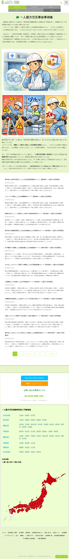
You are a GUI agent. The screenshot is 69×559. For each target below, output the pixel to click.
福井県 (38, 431)
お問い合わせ (47, 532)
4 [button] (31, 354)
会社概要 (64, 532)
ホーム (4, 532)
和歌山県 (45, 436)
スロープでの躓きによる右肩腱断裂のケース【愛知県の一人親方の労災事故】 (28, 196)
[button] (66, 2)
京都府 (27, 436)
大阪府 (21, 436)
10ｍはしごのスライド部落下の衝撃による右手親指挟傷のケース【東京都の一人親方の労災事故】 (35, 264)
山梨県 (30, 427)
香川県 (24, 438)
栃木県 (51, 424)
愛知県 (44, 431)
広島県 (21, 443)
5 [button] (37, 354)
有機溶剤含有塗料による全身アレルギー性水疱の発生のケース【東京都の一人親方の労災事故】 (34, 298)
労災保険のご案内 (12, 532)
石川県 (33, 431)
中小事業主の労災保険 (29, 538)
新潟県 (44, 420)
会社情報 (52, 10)
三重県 (50, 431)
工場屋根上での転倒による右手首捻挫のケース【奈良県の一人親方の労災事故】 (29, 281)
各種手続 (27, 532)
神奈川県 (33, 424)
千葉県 (27, 424)
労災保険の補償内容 (59, 535)
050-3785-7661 (62, 2)
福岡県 (27, 452)
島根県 (27, 443)
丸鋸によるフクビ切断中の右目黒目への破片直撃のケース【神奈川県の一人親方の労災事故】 (33, 316)
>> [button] (54, 354)
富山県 (27, 431)
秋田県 (33, 420)
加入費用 (17, 10)
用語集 (21, 535)
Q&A (34, 10)
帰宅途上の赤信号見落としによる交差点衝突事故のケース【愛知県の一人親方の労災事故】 (32, 179)
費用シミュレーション (34, 384)
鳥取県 (51, 436)
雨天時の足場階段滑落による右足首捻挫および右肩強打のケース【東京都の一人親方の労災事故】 (34, 230)
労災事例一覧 (48, 535)
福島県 (38, 420)
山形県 (21, 420)
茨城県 (46, 424)
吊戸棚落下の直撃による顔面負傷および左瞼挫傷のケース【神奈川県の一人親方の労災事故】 (33, 247)
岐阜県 (21, 431)
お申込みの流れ (39, 535)
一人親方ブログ (29, 535)
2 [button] (20, 354)
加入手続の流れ (34, 7)
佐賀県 (33, 452)
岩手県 (33, 415)
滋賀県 (56, 431)
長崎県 (21, 452)
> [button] (48, 354)
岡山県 (57, 436)
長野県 (24, 427)
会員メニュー (56, 532)
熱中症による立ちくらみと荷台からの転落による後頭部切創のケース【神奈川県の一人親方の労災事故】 (34, 334)
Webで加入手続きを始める (34, 378)
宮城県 (27, 420)
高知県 (27, 447)
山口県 (33, 443)
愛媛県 (21, 447)
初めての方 (17, 7)
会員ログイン (52, 7)
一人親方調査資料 (41, 538)
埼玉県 (40, 424)
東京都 (21, 424)
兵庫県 (33, 436)
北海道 (21, 415)
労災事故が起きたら (37, 532)
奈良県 (38, 436)
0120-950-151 (35, 396)
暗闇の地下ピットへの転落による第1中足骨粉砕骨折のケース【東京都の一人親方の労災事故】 (34, 213)
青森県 (27, 415)
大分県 (33, 447)
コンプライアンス (9, 535)
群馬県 (57, 424)
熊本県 (38, 452)
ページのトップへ (61, 556)
